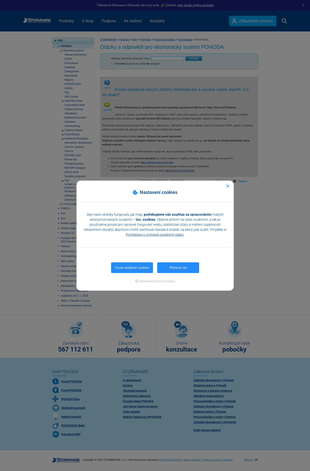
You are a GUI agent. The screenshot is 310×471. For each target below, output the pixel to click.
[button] (155, 281)
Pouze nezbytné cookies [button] (132, 267)
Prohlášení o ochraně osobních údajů (154, 234)
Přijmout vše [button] (178, 267)
